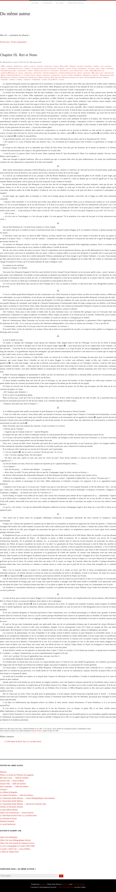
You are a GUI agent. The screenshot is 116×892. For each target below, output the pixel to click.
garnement (110, 68)
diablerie (61, 68)
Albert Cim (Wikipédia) (8, 837)
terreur (106, 77)
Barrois (73, 66)
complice (27, 68)
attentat (40, 66)
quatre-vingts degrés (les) (28, 77)
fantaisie (91, 68)
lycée (86, 70)
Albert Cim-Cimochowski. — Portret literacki (16, 813)
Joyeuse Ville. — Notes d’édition (12, 781)
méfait (79, 73)
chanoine (108, 66)
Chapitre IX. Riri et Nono (18, 55)
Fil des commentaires (19, 42)
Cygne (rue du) (37, 68)
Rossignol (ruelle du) (70, 77)
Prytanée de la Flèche (9, 77)
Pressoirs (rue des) (107, 75)
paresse (39, 75)
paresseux (46, 75)
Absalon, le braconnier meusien (11, 807)
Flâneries (3, 772)
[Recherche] (29, 875)
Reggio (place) (44, 77)
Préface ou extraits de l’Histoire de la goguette (17, 775)
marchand (28, 73)
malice (20, 73)
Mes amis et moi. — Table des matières (14, 778)
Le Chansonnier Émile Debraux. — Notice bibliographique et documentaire (27, 798)
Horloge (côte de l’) (41, 70)
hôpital (30, 70)
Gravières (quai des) (8, 70)
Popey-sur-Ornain (75, 75)
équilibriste (82, 68)
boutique (80, 66)
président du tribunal (91, 75)
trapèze (19, 79)
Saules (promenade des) (93, 77)
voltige (61, 79)
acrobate (9, 66)
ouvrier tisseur (29, 75)
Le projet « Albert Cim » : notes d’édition (15, 849)
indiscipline (64, 70)
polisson (64, 75)
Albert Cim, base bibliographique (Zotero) (15, 840)
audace (56, 66)
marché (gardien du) (50, 73)
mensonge (86, 73)
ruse (81, 77)
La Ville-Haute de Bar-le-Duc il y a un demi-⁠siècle (23, 741)
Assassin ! (3, 789)
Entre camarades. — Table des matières (14, 786)
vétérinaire (36, 79)
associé (32, 66)
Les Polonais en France (8, 818)
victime (44, 79)
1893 (2, 66)
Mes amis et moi (35, 62)
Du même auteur (15, 13)
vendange (27, 79)
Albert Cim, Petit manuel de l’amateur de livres (17, 843)
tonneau (12, 79)
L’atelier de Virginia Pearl (9, 852)
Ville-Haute (52, 79)
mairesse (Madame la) (9, 73)
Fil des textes (5, 42)
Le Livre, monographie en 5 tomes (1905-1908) (17, 846)
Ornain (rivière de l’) (15, 75)
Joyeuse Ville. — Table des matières (13, 784)
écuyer (74, 68)
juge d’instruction (76, 70)
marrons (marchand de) (67, 73)
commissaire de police (15, 68)
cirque (3, 68)
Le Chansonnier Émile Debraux (11, 801)
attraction (48, 66)
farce (98, 68)
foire (103, 68)
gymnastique (21, 70)
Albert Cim (6, 62)
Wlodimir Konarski (7, 821)
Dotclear (43, 884)
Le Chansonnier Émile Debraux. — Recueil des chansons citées (23, 804)
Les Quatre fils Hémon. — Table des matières (16, 795)
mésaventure (109, 73)
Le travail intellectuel (8, 824)
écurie (68, 68)
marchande (37, 73)
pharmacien (56, 75)
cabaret (96, 66)
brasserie (88, 66)
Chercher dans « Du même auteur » (18, 869)
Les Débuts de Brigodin (8, 792)
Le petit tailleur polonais (9, 810)
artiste (26, 66)
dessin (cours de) (50, 68)
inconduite (54, 70)
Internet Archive (37, 731)
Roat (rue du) (56, 77)
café (102, 66)
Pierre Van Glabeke (78, 884)
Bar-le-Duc (64, 66)
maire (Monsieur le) (96, 70)
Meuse (3, 75)
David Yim (65, 884)
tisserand (4, 79)
